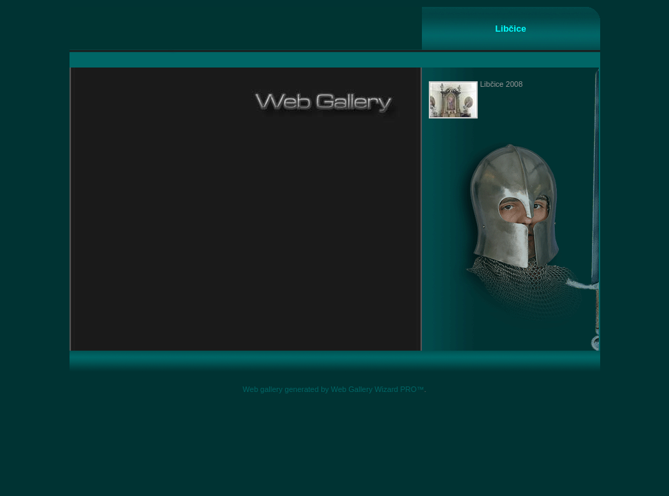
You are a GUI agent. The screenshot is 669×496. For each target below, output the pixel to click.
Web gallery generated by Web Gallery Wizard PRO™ (334, 389)
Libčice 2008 (501, 84)
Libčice (511, 28)
